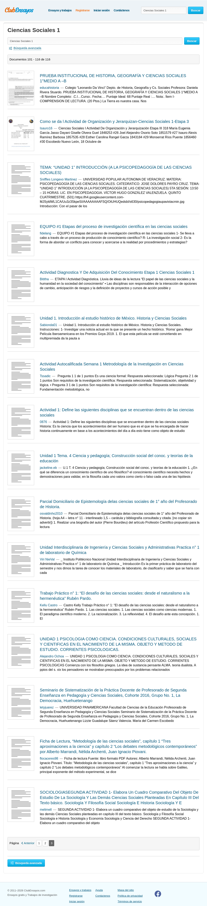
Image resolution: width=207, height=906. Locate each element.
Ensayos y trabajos (60, 10)
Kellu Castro (48, 605)
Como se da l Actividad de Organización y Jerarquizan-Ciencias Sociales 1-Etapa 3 (114, 121)
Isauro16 (46, 128)
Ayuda (99, 890)
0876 (43, 422)
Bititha (44, 279)
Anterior (29, 843)
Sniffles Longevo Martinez (58, 179)
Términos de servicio (130, 901)
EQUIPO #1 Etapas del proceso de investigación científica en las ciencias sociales (113, 226)
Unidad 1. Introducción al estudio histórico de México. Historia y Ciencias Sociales (113, 318)
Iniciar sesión (102, 10)
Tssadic (45, 376)
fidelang (45, 233)
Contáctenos (121, 10)
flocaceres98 (49, 758)
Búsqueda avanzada (26, 863)
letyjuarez (47, 707)
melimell (46, 809)
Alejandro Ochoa (52, 656)
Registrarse (83, 10)
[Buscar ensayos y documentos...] (163, 10)
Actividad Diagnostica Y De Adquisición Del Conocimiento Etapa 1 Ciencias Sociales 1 (117, 272)
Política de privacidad (130, 895)
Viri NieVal (47, 559)
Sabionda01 (48, 325)
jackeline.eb (48, 467)
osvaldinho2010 (51, 513)
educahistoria (49, 87)
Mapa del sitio (126, 890)
